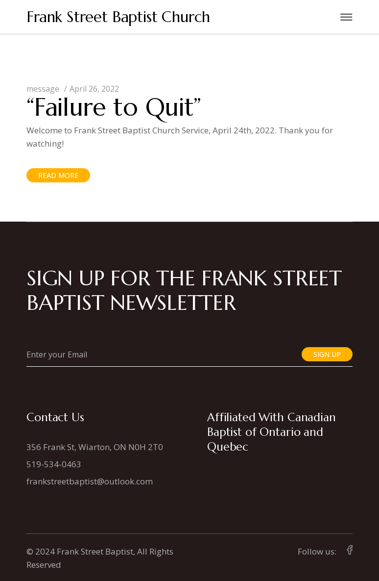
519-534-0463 (53, 464)
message (42, 88)
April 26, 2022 (94, 88)
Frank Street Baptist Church (118, 16)
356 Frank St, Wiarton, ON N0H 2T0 (94, 447)
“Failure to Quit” (113, 107)
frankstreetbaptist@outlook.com (89, 481)
